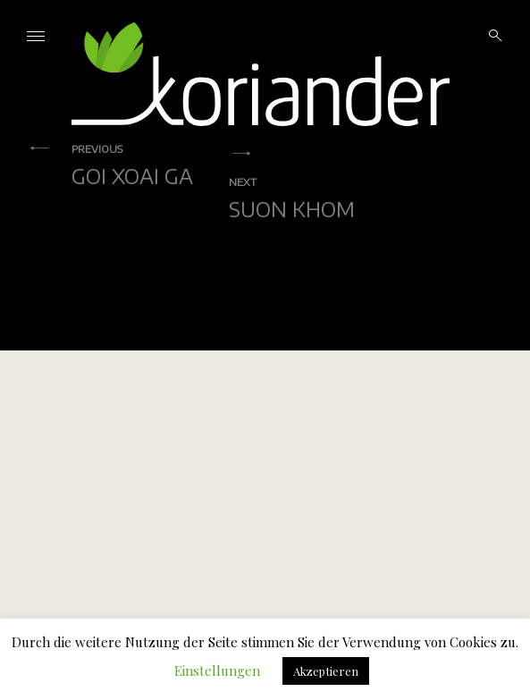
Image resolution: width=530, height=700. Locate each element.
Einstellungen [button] (217, 670)
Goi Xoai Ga (132, 164)
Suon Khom (292, 197)
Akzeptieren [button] (325, 671)
